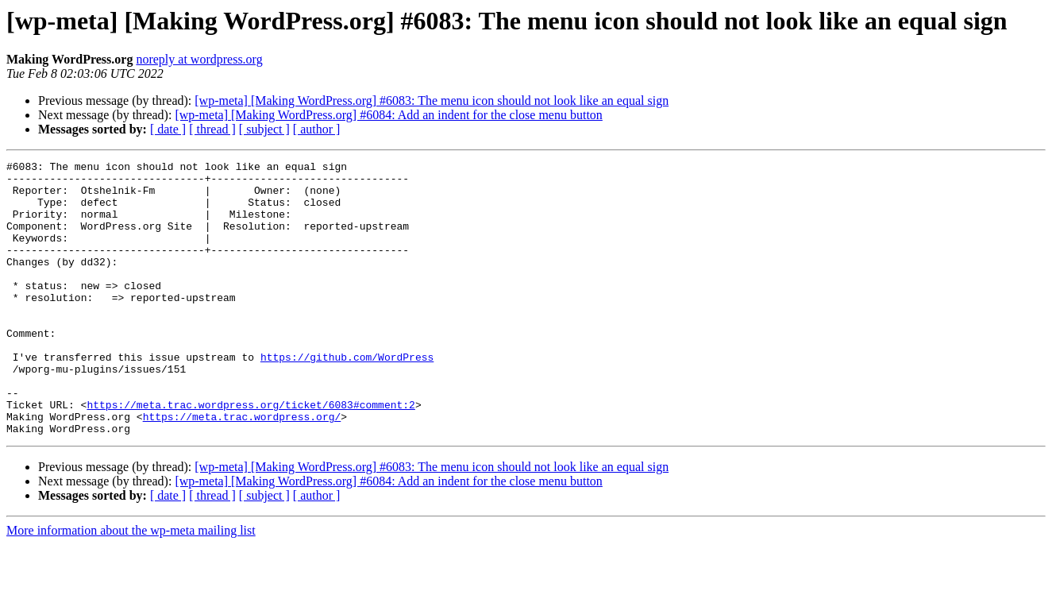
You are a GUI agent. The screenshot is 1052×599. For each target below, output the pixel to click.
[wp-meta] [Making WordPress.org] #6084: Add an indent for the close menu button (388, 115)
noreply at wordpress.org (199, 59)
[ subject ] (264, 129)
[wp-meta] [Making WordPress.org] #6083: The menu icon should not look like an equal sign (432, 100)
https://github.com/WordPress (347, 397)
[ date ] (168, 129)
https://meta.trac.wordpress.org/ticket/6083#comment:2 (250, 454)
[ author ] (317, 129)
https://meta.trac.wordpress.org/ (242, 469)
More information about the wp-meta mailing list (131, 585)
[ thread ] (212, 129)
